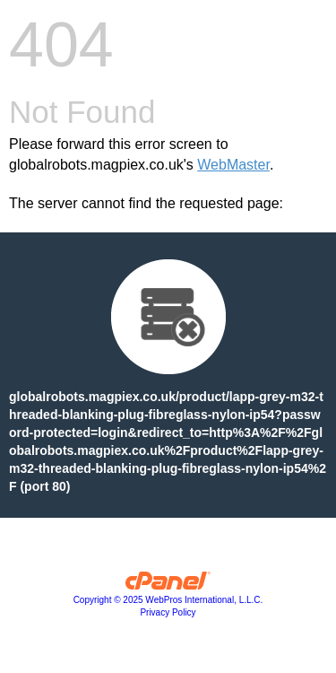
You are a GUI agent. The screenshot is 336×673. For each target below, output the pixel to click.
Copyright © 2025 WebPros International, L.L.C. (168, 600)
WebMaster (233, 164)
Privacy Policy (167, 612)
